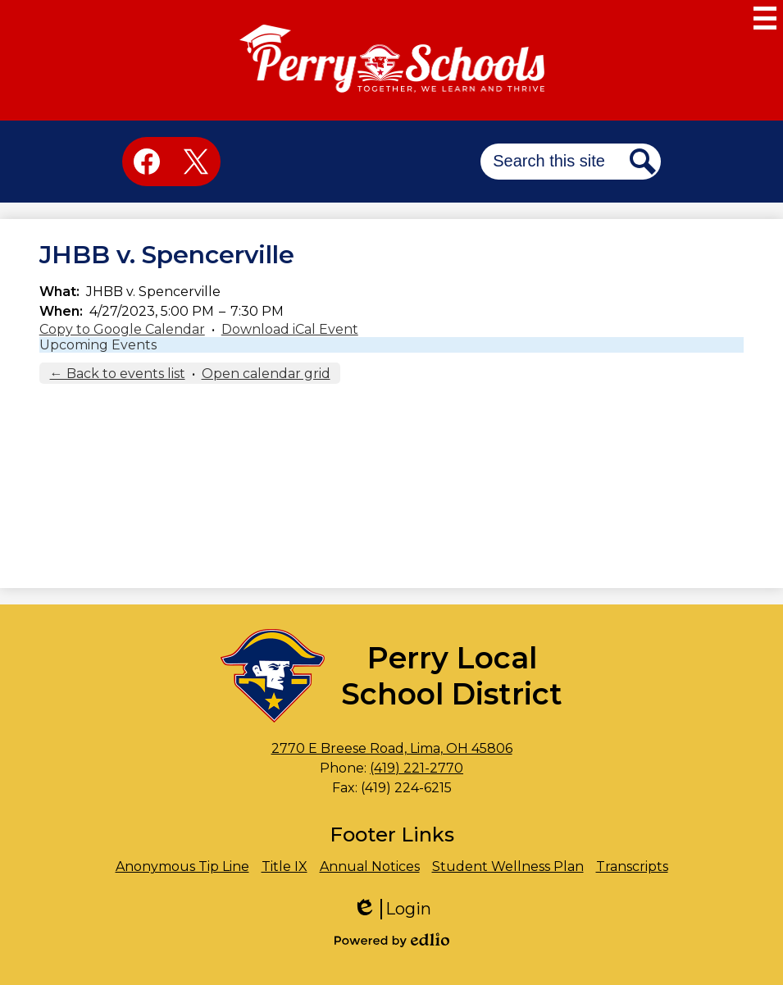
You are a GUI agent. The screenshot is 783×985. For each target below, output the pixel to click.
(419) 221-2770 (416, 768)
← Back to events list (117, 373)
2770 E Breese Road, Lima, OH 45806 (391, 748)
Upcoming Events (98, 345)
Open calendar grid (266, 373)
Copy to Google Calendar (122, 329)
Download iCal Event (289, 329)
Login (392, 909)
